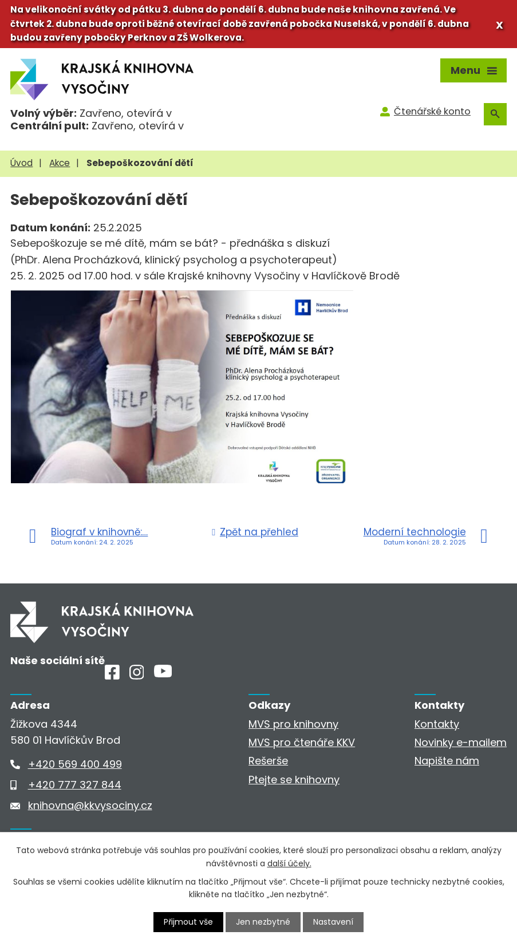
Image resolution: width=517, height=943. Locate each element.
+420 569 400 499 (75, 764)
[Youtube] (163, 673)
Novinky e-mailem (461, 742)
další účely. (289, 863)
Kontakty (437, 724)
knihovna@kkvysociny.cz (90, 805)
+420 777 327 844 (74, 785)
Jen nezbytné (263, 922)
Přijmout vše (188, 922)
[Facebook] (112, 676)
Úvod (21, 163)
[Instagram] (136, 676)
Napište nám (447, 760)
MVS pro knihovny (293, 724)
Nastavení (333, 922)
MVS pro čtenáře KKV (301, 742)
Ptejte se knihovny (294, 779)
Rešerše (268, 760)
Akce (59, 163)
